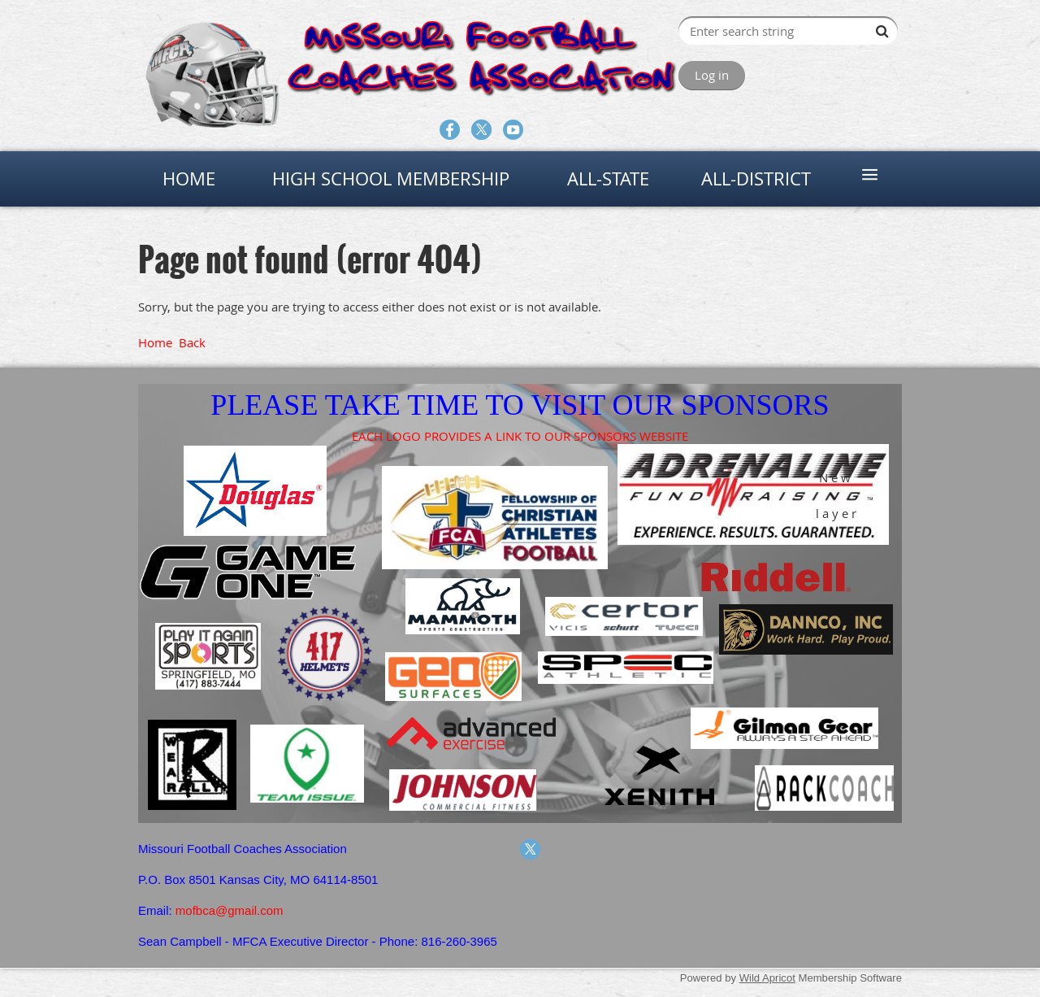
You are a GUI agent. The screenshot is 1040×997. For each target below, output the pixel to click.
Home (155, 342)
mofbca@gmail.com (230, 910)
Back (192, 342)
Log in (712, 75)
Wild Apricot (767, 978)
